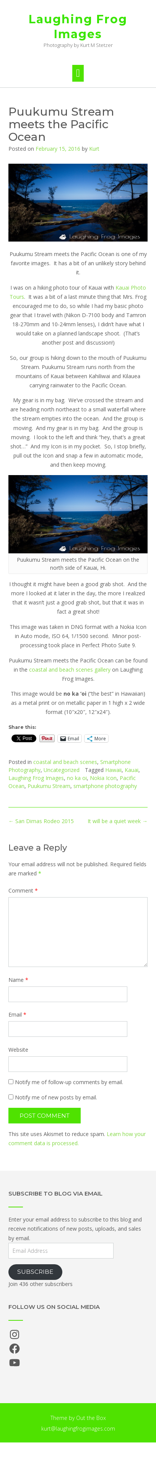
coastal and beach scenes (65, 761)
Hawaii (113, 770)
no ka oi (77, 778)
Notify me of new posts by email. (56, 1097)
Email (17, 1014)
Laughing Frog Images (78, 26)
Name (18, 979)
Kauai (131, 770)
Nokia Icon (103, 778)
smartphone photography (105, 786)
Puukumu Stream (49, 786)
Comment (23, 890)
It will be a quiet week (118, 821)
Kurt (94, 148)
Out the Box (91, 1417)
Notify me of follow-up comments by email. (69, 1082)
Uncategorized (62, 770)
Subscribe (35, 1271)
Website (18, 1049)
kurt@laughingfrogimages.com (78, 1428)
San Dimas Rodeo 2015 (41, 821)
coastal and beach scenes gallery (69, 669)
